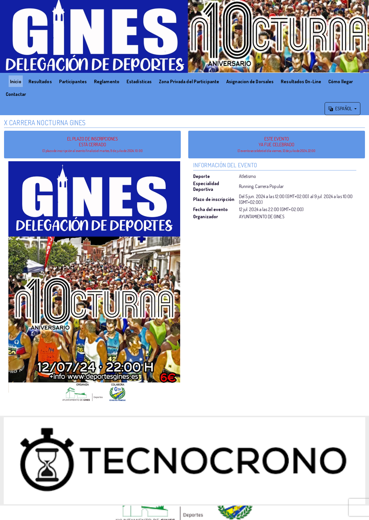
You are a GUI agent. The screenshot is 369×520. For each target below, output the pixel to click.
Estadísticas (139, 81)
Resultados (40, 81)
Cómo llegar (340, 81)
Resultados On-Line (301, 81)
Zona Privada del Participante (189, 81)
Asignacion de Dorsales (250, 81)
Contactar (16, 94)
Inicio (15, 81)
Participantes (73, 81)
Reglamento (106, 81)
